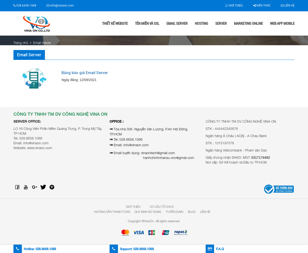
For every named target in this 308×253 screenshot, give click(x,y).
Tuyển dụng (174, 212)
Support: (132, 249)
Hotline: (34, 249)
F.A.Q (215, 249)
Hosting (201, 23)
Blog (192, 212)
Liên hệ (288, 5)
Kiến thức (262, 5)
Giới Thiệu (133, 207)
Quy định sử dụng (148, 212)
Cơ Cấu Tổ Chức (162, 207)
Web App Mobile (282, 23)
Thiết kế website (115, 23)
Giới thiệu (234, 5)
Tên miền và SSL (147, 23)
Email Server (177, 23)
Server (221, 23)
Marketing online (248, 23)
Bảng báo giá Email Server (85, 72)
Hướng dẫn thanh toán (112, 212)
